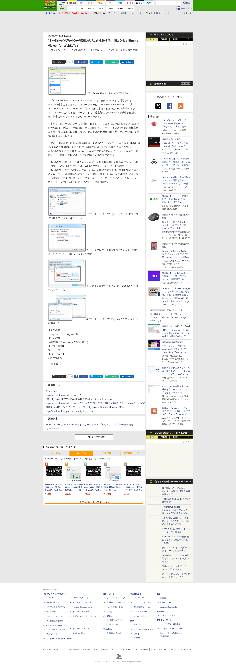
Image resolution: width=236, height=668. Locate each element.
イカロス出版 (135, 594)
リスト (69, 62)
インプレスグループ (159, 649)
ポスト (60, 62)
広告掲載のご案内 (90, 649)
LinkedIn (129, 62)
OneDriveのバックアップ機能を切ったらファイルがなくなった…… (176, 558)
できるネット (51, 634)
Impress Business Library (83, 607)
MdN (132, 621)
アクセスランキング (163, 35)
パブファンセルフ (167, 615)
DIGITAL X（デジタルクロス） (85, 616)
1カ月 (187, 39)
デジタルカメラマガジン (56, 629)
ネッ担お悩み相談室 (54, 621)
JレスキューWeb (140, 612)
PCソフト (81, 453)
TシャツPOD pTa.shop (170, 624)
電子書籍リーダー (132, 453)
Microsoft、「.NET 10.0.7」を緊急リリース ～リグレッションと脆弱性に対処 (175, 276)
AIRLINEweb (138, 598)
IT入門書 (107, 453)
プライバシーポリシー (128, 649)
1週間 (175, 39)
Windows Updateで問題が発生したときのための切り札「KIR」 (175, 539)
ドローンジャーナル (54, 616)
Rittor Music (108, 594)
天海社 (163, 598)
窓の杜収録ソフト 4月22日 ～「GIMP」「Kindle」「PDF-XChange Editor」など (168, 317)
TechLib (136, 638)
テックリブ (135, 634)
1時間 (152, 39)
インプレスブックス (81, 629)
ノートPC (56, 453)
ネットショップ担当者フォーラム (86, 602)
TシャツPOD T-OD (114, 607)
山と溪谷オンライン (114, 620)
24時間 (164, 39)
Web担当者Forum (53, 602)
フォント (165, 13)
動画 (156, 13)
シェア (83, 62)
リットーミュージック (115, 598)
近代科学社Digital (113, 633)
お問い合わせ (73, 649)
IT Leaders (50, 612)
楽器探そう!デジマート (115, 602)
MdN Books (138, 625)
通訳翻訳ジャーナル (141, 607)
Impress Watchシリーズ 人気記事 (170, 433)
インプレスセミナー (81, 612)
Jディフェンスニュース (143, 602)
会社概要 (144, 649)
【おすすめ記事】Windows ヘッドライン (172, 482)
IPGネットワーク (164, 620)
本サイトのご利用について (54, 649)
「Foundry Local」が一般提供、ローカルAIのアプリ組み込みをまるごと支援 (176, 521)
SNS (148, 13)
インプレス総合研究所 (55, 607)
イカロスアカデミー (141, 616)
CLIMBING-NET (113, 625)
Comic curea (165, 602)
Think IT (49, 598)
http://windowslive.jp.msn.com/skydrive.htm (69, 411)
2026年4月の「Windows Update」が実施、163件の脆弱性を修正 (176, 491)
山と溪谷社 (108, 616)
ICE (158, 594)
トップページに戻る (94, 437)
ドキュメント (136, 13)
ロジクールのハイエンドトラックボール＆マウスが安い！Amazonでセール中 (176, 225)
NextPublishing (79, 633)
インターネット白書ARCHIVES (59, 639)
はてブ (98, 62)
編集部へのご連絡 (108, 649)
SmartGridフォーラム (81, 598)
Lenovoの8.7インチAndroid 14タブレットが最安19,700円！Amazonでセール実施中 (175, 254)
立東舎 (109, 612)
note (114, 62)
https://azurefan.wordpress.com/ (63, 395)
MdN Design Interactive (143, 629)
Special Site (160, 83)
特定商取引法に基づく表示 (182, 649)
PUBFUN (161, 612)
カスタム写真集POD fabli (171, 629)
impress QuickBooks (168, 607)
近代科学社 (108, 629)
